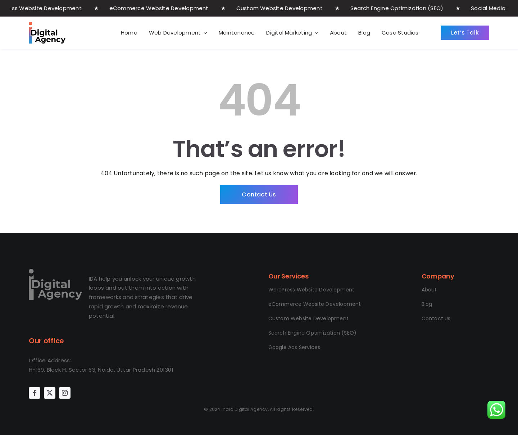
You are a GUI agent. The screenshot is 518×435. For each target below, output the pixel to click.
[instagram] (65, 393)
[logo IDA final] (55, 271)
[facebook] (34, 393)
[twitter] (49, 393)
